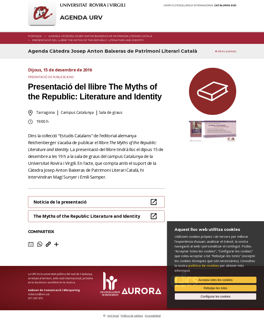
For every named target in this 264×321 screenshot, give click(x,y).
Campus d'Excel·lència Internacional (200, 5)
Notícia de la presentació (60, 202)
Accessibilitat (153, 316)
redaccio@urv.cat (38, 294)
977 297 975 (35, 298)
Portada (35, 36)
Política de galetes (132, 316)
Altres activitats (227, 51)
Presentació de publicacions (51, 77)
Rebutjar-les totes (215, 288)
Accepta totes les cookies (215, 280)
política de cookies (203, 265)
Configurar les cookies (216, 296)
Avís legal (113, 316)
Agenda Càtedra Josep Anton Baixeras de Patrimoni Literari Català (100, 36)
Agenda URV (81, 17)
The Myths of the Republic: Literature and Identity (86, 216)
